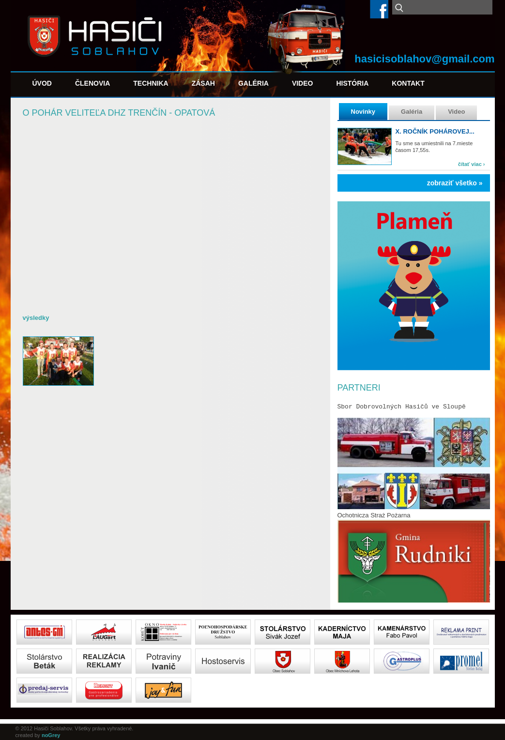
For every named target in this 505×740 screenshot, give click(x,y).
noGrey (51, 735)
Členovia (92, 83)
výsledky (36, 317)
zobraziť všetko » (455, 183)
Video (302, 83)
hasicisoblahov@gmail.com (424, 59)
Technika (150, 83)
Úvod (42, 83)
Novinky (363, 111)
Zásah (203, 83)
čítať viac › (471, 164)
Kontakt (408, 83)
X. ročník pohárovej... (435, 131)
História (352, 83)
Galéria (253, 83)
